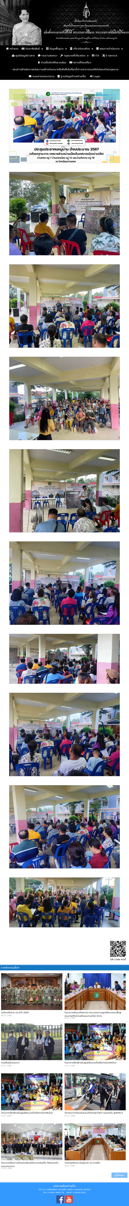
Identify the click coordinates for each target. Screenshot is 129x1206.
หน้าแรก (12, 49)
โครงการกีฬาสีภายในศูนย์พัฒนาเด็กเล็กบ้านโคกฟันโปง (90, 1062)
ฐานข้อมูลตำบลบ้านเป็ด (72, 76)
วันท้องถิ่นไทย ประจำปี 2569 (15, 1012)
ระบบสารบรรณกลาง (41, 76)
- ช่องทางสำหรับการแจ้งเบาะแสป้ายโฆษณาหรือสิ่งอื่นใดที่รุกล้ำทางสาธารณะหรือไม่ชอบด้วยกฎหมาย (64, 69)
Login (95, 76)
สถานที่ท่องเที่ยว (80, 62)
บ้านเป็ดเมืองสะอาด (10, 1062)
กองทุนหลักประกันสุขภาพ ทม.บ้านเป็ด (82, 1163)
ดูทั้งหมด (119, 1175)
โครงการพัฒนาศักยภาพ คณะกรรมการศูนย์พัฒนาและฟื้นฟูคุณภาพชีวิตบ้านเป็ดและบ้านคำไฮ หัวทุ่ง (93, 1014)
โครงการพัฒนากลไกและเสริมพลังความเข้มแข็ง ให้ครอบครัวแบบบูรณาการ (29, 1164)
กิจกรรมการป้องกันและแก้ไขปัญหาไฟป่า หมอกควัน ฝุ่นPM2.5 (94, 1113)
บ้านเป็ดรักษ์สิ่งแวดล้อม (52, 62)
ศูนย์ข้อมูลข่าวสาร (23, 56)
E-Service (109, 56)
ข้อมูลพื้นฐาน (54, 49)
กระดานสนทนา (47, 56)
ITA (95, 56)
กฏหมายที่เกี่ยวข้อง (72, 56)
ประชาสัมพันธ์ (31, 49)
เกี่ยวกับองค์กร (80, 49)
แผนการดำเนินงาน (108, 49)
